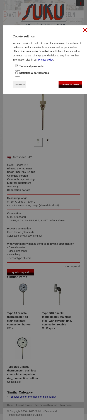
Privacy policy (45, 59)
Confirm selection (19, 84)
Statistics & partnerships (32, 73)
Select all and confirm (70, 84)
